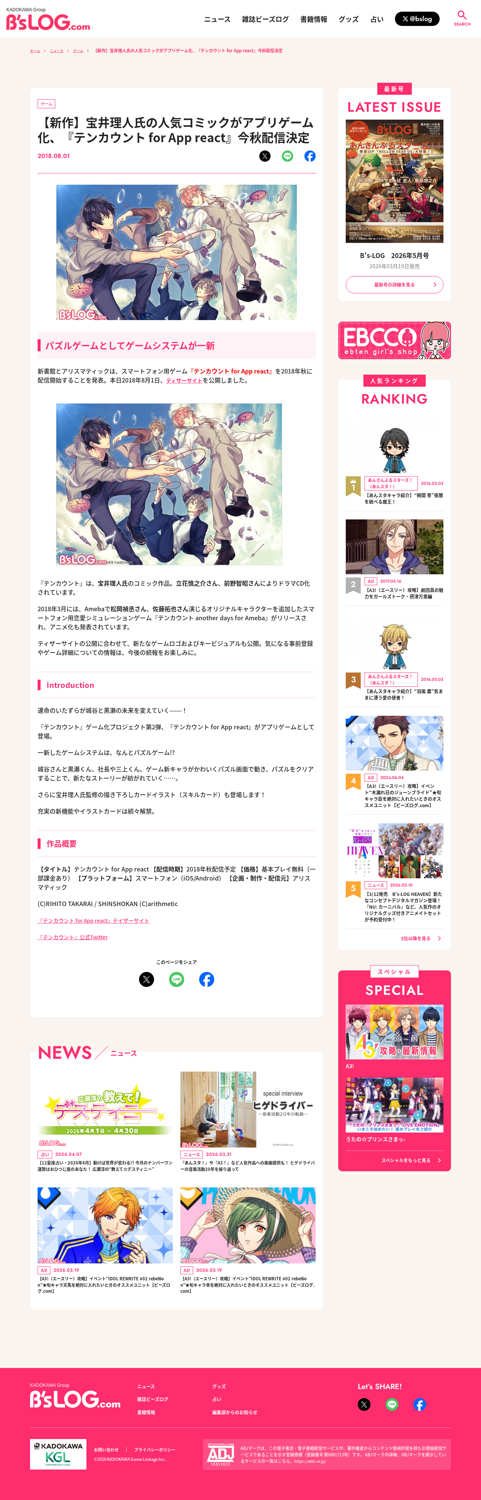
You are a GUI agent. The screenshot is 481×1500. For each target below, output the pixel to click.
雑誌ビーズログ (265, 18)
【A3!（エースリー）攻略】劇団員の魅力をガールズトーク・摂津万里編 (404, 599)
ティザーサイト (187, 381)
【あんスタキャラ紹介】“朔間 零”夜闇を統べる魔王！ (400, 500)
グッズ (349, 18)
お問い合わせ (108, 1449)
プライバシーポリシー (163, 1449)
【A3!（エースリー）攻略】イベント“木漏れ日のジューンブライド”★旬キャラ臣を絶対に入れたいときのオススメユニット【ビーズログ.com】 (404, 809)
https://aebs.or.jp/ (311, 1461)
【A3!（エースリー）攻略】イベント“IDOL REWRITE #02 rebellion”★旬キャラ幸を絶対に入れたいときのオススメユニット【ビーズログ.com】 (247, 1305)
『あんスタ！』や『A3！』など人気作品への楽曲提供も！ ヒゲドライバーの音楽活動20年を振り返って (247, 1175)
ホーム (36, 50)
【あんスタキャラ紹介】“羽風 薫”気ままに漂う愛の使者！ (400, 703)
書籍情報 (313, 18)
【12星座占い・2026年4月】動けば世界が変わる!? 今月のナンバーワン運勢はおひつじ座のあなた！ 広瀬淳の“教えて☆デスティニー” (104, 1175)
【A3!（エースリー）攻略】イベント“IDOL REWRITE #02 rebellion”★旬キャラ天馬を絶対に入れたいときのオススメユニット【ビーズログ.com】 (105, 1305)
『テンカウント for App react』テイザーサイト (102, 921)
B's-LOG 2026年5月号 (395, 255)
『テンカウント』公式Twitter (78, 938)
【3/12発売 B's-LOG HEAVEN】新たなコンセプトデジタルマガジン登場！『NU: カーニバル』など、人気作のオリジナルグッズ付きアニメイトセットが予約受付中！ (404, 930)
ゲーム (86, 50)
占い (377, 18)
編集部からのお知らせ (238, 1412)
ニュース (217, 18)
